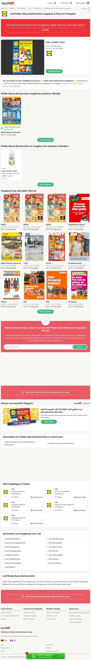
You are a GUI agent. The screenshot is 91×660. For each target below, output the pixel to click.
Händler (12, 8)
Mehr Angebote (45, 184)
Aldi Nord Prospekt (53, 613)
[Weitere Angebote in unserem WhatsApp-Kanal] (43, 656)
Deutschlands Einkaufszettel (79, 613)
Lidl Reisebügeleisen (12, 551)
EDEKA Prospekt (29, 613)
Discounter (22, 8)
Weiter (79, 347)
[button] (45, 57)
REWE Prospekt (29, 619)
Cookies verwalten (52, 651)
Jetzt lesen (49, 422)
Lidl (29, 8)
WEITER (45, 30)
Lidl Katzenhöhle (54, 547)
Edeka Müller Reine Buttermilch (60, 443)
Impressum (50, 645)
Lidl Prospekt (51, 619)
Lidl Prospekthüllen (11, 559)
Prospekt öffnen (54, 71)
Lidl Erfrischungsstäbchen (14, 543)
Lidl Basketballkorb (11, 539)
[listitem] (11, 116)
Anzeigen (86, 8)
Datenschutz (57, 341)
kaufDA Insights (74, 616)
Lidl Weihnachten (11, 555)
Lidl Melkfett (9, 567)
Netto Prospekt (51, 616)
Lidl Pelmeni (52, 551)
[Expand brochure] (22, 57)
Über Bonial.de (6, 613)
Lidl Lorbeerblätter (54, 555)
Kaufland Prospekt (30, 616)
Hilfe (2, 645)
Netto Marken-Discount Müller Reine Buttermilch (19, 443)
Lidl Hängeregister (11, 547)
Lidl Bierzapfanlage (55, 539)
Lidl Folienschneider (12, 563)
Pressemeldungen (75, 622)
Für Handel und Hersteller (10, 616)
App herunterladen (75, 619)
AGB (2, 651)
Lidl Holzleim (52, 559)
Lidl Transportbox (54, 543)
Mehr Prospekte (45, 140)
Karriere (4, 619)
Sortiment (37, 8)
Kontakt (48, 648)
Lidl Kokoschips (53, 563)
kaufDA (3, 8)
